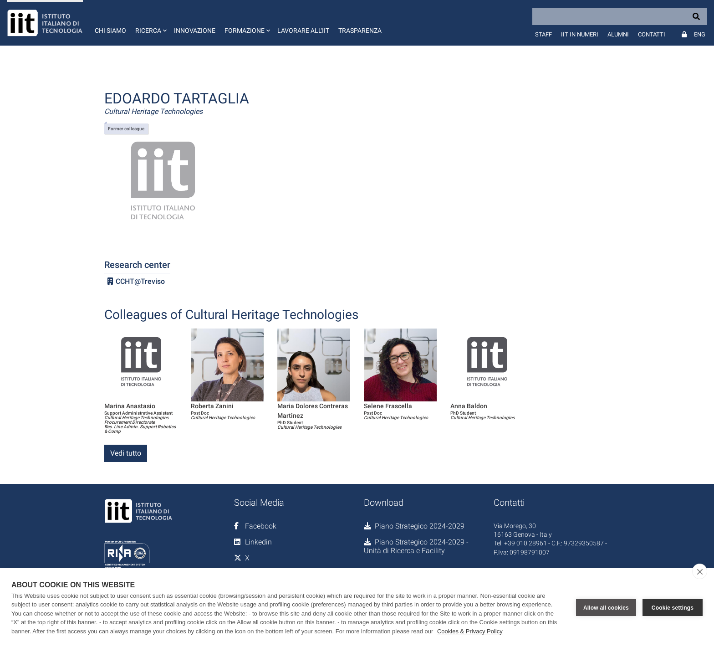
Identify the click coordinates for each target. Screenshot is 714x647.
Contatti (651, 34)
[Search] (619, 16)
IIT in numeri (579, 34)
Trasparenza (360, 30)
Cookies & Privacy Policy (470, 631)
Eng (699, 34)
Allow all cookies (606, 607)
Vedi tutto (125, 453)
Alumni (618, 34)
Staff (543, 34)
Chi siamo (110, 30)
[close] (699, 571)
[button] (150, 23)
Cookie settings (673, 607)
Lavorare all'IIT (303, 30)
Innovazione (194, 30)
